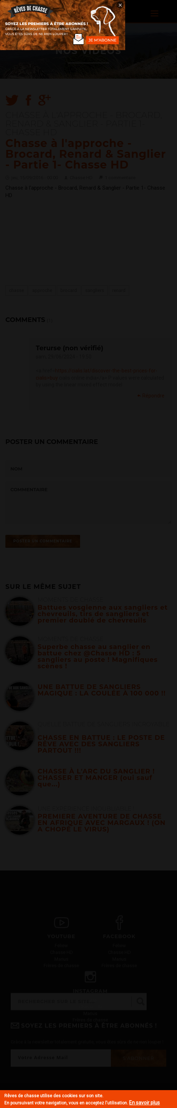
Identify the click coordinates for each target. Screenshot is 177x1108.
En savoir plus (144, 1102)
